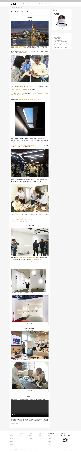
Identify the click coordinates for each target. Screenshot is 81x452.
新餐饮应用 (11, 438)
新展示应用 (11, 441)
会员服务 (31, 433)
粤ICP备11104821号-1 (67, 449)
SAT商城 (30, 435)
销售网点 (39, 435)
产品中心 (11, 433)
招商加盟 (40, 433)
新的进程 (20, 7)
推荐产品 (55, 10)
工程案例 (21, 433)
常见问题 (30, 438)
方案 (20, 435)
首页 (10, 7)
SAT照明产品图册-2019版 (58, 40)
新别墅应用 (11, 435)
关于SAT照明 (13, 7)
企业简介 (49, 438)
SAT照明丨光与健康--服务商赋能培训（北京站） (62, 43)
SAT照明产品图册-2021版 (58, 38)
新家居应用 (11, 442)
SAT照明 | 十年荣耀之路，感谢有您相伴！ (60, 41)
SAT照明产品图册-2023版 (58, 37)
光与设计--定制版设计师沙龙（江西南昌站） (61, 47)
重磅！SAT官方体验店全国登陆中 (59, 44)
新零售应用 (11, 444)
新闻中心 (17, 7)
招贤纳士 (49, 444)
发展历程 (49, 441)
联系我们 (49, 442)
